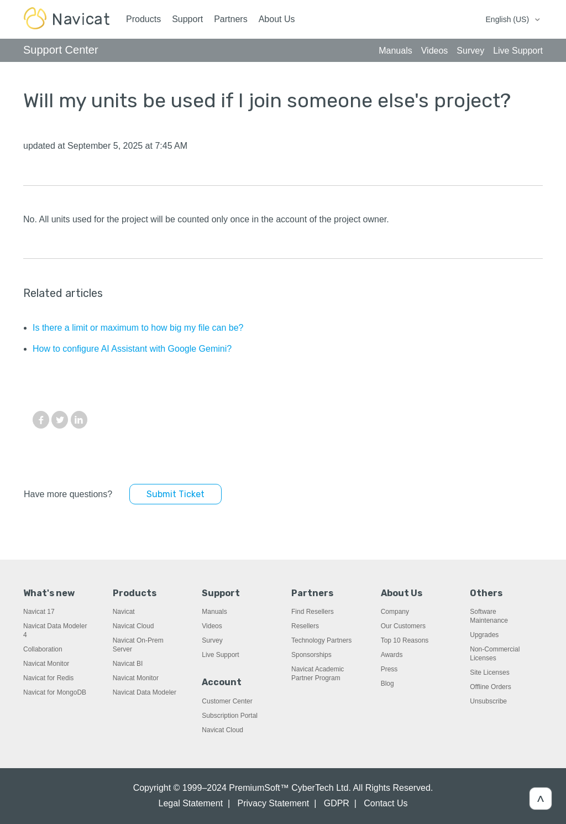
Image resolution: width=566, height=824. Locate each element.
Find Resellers (312, 612)
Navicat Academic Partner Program (317, 673)
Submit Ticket (175, 494)
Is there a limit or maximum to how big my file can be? (138, 327)
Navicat (124, 612)
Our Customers (403, 626)
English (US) (508, 19)
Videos (212, 626)
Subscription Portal (230, 715)
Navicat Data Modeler (144, 692)
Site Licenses (489, 672)
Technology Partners (321, 640)
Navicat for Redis (48, 678)
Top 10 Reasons (405, 640)
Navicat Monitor (46, 663)
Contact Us (385, 803)
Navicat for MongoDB (54, 692)
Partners (230, 19)
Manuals (214, 612)
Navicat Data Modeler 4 (55, 630)
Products (143, 19)
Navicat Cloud (133, 626)
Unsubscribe (488, 701)
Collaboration (42, 649)
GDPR (336, 803)
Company (395, 612)
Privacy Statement (273, 803)
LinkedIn (79, 420)
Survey (212, 640)
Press (389, 669)
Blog (387, 683)
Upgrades (484, 635)
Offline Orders (490, 687)
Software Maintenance (489, 616)
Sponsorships (311, 655)
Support (187, 19)
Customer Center (227, 701)
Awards (392, 655)
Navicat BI (128, 663)
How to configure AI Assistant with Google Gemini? (132, 348)
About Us (277, 19)
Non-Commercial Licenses (495, 653)
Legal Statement (191, 803)
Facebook (41, 420)
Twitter (59, 420)
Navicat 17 (39, 612)
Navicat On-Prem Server (138, 645)
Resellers (305, 626)
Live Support (220, 655)
